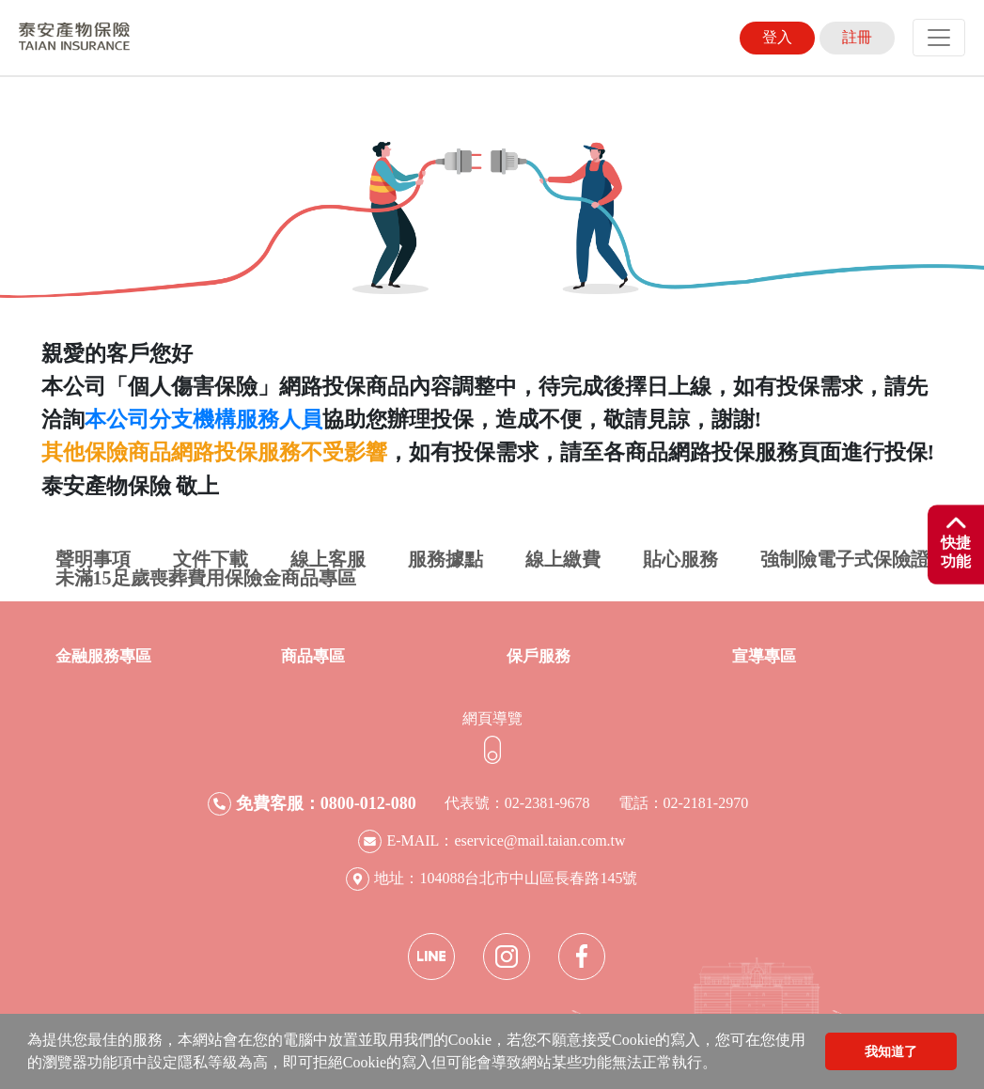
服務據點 (445, 559)
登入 (777, 37)
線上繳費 (563, 559)
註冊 (857, 37)
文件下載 (210, 559)
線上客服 (328, 559)
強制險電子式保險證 (844, 559)
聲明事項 (93, 559)
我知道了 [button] (891, 1051)
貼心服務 (680, 559)
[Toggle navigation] (939, 37)
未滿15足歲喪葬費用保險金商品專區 (205, 578)
